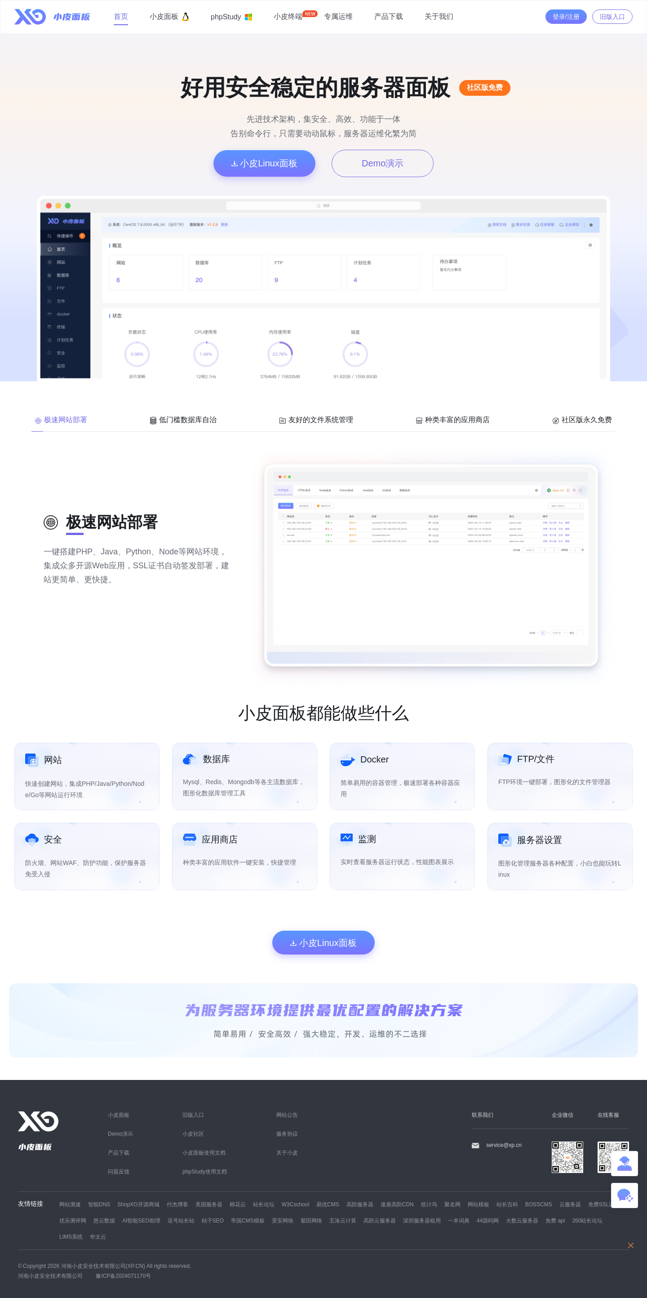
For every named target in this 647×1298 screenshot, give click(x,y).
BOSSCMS (538, 1204)
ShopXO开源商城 (138, 1204)
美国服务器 (208, 1204)
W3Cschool (295, 1204)
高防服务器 (359, 1204)
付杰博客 (177, 1204)
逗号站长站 (181, 1220)
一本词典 (459, 1220)
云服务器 (570, 1204)
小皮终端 (288, 16)
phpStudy (231, 17)
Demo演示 (382, 163)
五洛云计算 (342, 1220)
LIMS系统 (71, 1237)
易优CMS (327, 1204)
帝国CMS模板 (248, 1220)
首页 (121, 16)
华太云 (98, 1237)
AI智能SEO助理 (141, 1220)
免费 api (555, 1220)
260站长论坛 (587, 1220)
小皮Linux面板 (264, 163)
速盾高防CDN (397, 1204)
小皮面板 (169, 17)
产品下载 (388, 16)
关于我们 (439, 16)
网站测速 (70, 1204)
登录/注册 (566, 16)
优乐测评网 (72, 1220)
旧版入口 (612, 16)
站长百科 (507, 1204)
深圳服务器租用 (422, 1220)
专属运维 (338, 16)
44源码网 (488, 1220)
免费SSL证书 (604, 1204)
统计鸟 (429, 1204)
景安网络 (282, 1220)
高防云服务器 (379, 1220)
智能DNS (99, 1204)
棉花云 (238, 1204)
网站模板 (478, 1204)
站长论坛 (264, 1204)
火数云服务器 (522, 1220)
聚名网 (452, 1204)
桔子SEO (213, 1220)
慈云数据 (104, 1220)
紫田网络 (311, 1220)
